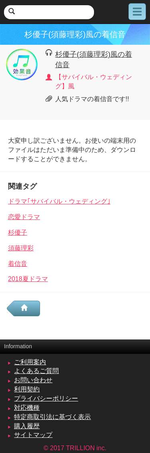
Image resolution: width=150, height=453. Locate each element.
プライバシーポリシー (46, 398)
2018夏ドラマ (28, 278)
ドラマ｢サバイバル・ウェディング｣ (59, 201)
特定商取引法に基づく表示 (52, 416)
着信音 (17, 263)
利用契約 (27, 389)
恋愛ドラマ (24, 217)
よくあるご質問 (36, 370)
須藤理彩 (21, 248)
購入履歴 (27, 426)
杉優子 (17, 232)
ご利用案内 (30, 362)
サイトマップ (33, 434)
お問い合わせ (33, 380)
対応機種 (27, 407)
